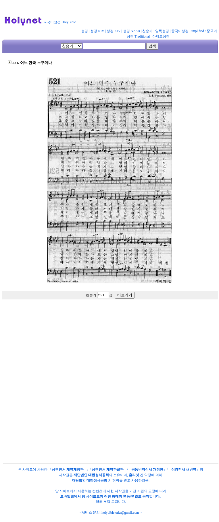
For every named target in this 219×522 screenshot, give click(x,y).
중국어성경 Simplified (187, 31)
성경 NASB (131, 31)
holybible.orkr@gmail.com (120, 513)
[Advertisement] (108, 355)
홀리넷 (134, 475)
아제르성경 (161, 36)
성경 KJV (114, 31)
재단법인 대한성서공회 (91, 475)
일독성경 (162, 31)
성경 (84, 31)
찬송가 (147, 31)
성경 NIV (97, 31)
